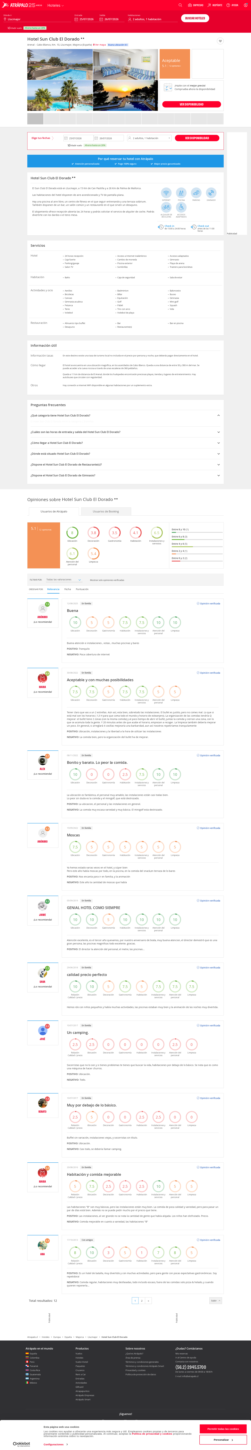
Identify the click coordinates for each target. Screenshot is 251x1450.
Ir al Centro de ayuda (185, 1357)
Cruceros (80, 1370)
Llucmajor (93, 1337)
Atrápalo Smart (83, 1399)
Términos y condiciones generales (142, 1361)
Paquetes (80, 1366)
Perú (32, 1361)
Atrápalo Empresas (85, 1395)
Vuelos (79, 1353)
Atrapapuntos (82, 1391)
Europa (57, 1337)
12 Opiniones (175, 65)
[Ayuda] (232, 5)
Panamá (34, 1366)
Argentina (34, 1378)
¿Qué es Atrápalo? (134, 1353)
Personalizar (223, 1438)
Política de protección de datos (140, 1374)
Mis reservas (181, 1353)
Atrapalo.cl (32, 1337)
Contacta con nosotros (186, 1361)
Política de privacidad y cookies (152, 1432)
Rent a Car (81, 1374)
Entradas (80, 1378)
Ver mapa (99, 44)
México (33, 1382)
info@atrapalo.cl (190, 1376)
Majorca (80, 1337)
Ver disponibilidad (197, 138)
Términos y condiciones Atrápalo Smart (144, 1366)
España (68, 1337)
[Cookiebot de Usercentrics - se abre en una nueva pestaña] (21, 1443)
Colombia (34, 1357)
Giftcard (79, 1386)
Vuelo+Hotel (82, 1361)
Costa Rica (35, 1370)
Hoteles (45, 1337)
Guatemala (35, 1374)
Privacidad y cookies (135, 1370)
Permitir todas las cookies (223, 1427)
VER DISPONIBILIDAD (192, 104)
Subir (215, 1300)
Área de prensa (132, 1357)
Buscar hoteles (195, 18)
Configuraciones (54, 1443)
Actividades (81, 1382)
